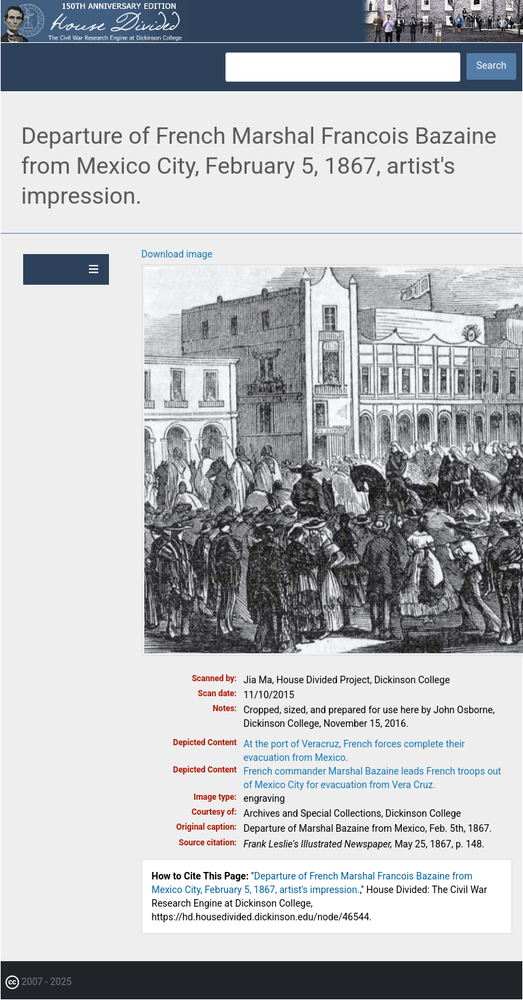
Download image (177, 254)
